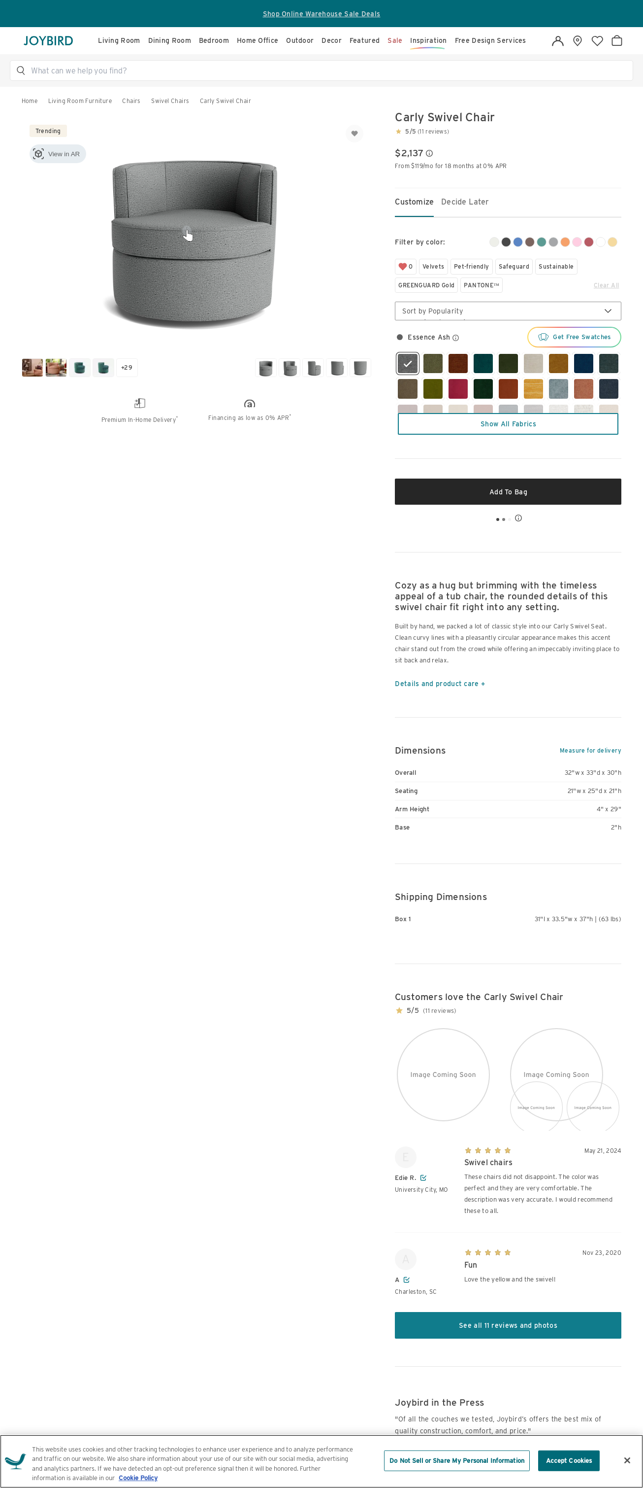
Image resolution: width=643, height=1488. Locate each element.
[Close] (627, 1460)
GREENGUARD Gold (426, 285)
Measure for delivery (590, 751)
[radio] (400, 337)
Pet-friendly (471, 266)
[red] (589, 242)
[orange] (565, 242)
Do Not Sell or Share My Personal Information (456, 1460)
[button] (326, 70)
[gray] (553, 242)
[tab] (414, 202)
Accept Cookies (569, 1460)
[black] (506, 242)
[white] (601, 242)
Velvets (433, 266)
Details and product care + (440, 684)
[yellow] (612, 242)
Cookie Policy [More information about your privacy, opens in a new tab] (138, 1478)
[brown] (530, 242)
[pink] (577, 242)
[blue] (518, 242)
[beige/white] (494, 242)
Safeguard (514, 266)
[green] (542, 242)
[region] (321, 1461)
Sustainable (556, 266)
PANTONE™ (481, 285)
